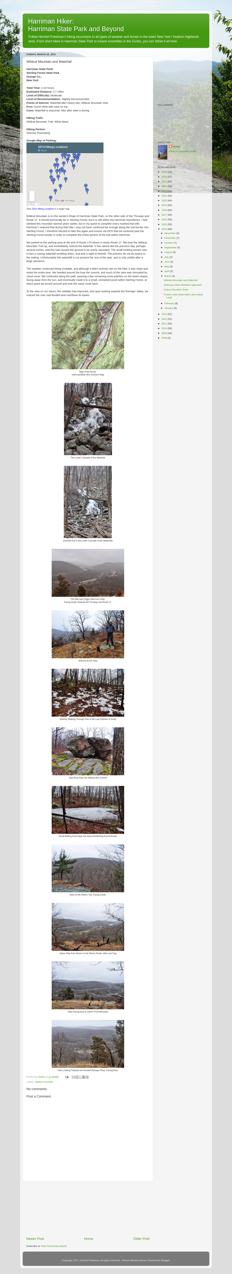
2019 (164, 205)
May (167, 266)
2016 (164, 219)
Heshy (176, 146)
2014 (164, 229)
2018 (164, 210)
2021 (164, 195)
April (167, 271)
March (168, 276)
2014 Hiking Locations (43, 209)
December (170, 233)
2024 (164, 181)
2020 (164, 200)
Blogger (165, 1260)
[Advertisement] (88, 1209)
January (169, 308)
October (169, 242)
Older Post (141, 1239)
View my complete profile (182, 151)
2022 (164, 191)
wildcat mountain (44, 1082)
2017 (164, 214)
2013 (164, 314)
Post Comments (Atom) (54, 1246)
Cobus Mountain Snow (176, 289)
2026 (164, 172)
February (169, 303)
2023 (164, 186)
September (170, 247)
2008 (164, 338)
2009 (164, 333)
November (170, 238)
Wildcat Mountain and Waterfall (181, 280)
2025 (164, 176)
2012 (164, 319)
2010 (164, 328)
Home (88, 1239)
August (168, 252)
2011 (164, 323)
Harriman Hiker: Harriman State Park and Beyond (76, 25)
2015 (164, 224)
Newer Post (35, 1239)
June (167, 261)
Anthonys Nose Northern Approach (183, 285)
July (166, 257)
